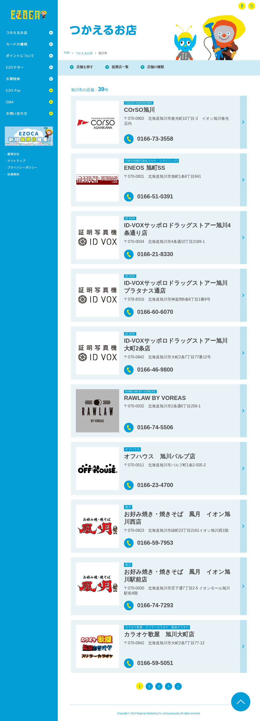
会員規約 (13, 174)
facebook (242, 6)
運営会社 (13, 154)
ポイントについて (20, 55)
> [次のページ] (178, 686)
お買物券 (13, 78)
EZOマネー (15, 67)
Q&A (10, 102)
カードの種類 (16, 44)
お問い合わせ (16, 113)
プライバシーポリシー (22, 167)
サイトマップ (16, 161)
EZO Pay (13, 90)
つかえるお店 (16, 32)
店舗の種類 (163, 67)
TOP (67, 53)
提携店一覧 (125, 67)
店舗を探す (86, 67)
